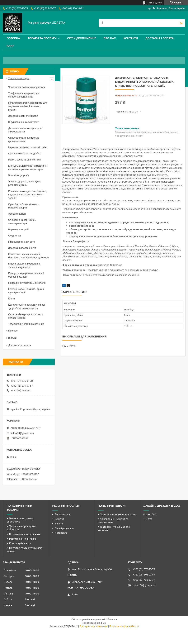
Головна (13, 38)
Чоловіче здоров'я (18, 175)
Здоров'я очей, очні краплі (23, 115)
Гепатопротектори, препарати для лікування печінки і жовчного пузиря (27, 106)
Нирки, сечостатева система (24, 159)
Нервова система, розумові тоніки (27, 147)
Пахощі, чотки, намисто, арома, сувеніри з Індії (26, 291)
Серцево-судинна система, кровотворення (23, 139)
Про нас (110, 38)
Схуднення (14, 235)
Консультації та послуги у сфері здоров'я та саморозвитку (26, 306)
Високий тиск (63, 514)
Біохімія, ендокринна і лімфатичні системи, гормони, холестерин (27, 167)
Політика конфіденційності (124, 626)
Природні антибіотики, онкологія (26, 282)
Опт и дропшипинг (81, 38)
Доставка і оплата (160, 38)
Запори (59, 523)
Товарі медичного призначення (26, 323)
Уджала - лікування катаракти (118, 514)
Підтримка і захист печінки (24, 534)
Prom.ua (112, 619)
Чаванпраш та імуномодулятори (26, 87)
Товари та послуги (42, 38)
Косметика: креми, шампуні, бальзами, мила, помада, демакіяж (28, 256)
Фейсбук (151, 514)
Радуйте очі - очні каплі (22, 538)
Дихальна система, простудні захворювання (25, 130)
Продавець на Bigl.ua (94, 623)
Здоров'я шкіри (17, 213)
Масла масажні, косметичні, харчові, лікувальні (24, 265)
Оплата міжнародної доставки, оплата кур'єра (26, 316)
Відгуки (12, 337)
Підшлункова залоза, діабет (24, 153)
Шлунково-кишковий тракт (23, 122)
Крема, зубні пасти (20, 543)
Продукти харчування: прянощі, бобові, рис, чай (26, 275)
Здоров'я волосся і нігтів (22, 247)
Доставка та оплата (19, 345)
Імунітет (59, 519)
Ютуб (149, 519)
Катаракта (61, 532)
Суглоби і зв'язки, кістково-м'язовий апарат (23, 206)
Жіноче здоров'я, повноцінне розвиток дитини (24, 183)
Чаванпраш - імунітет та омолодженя (113, 521)
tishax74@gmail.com (22, 433)
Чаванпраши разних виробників (20, 520)
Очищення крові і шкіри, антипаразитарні (22, 221)
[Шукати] (181, 23)
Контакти (131, 38)
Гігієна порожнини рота (21, 241)
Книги (11, 298)
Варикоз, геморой (18, 229)
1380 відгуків (154, 2)
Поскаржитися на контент (93, 626)
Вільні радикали (64, 528)
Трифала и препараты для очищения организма (23, 95)
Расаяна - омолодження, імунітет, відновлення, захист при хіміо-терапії (27, 194)
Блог (10, 46)
